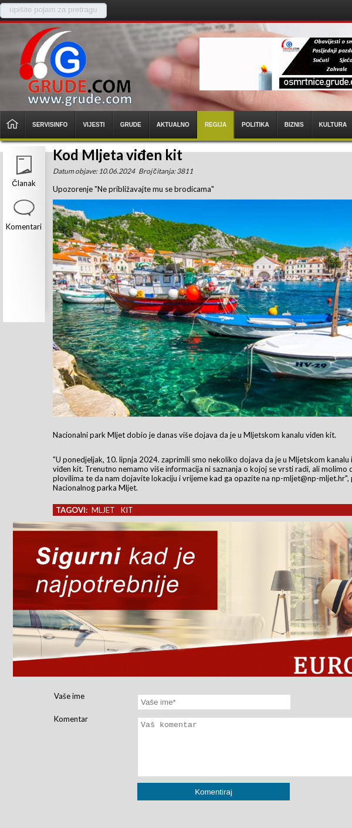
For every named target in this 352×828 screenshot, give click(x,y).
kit (127, 510)
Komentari (24, 226)
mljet (103, 510)
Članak (23, 183)
